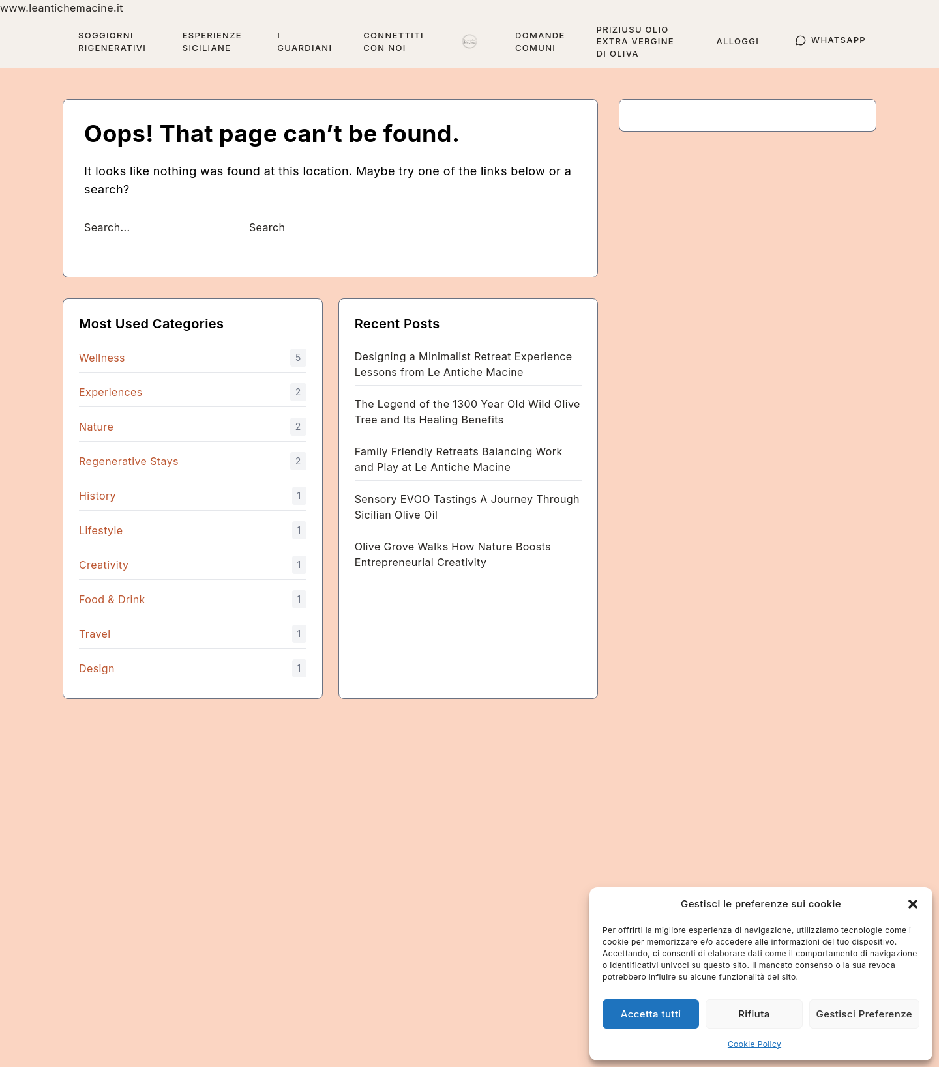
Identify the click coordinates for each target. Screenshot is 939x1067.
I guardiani (304, 41)
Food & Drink (112, 599)
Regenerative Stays (129, 461)
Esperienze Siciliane (212, 41)
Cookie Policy (754, 1044)
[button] (912, 904)
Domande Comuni (540, 41)
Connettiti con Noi (393, 41)
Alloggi (737, 41)
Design (97, 668)
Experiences (111, 392)
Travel (94, 633)
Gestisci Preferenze (864, 1014)
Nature (96, 426)
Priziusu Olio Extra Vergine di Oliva (635, 41)
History (97, 495)
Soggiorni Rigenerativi (112, 41)
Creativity (103, 564)
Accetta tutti (651, 1014)
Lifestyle (101, 530)
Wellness (102, 357)
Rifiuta (754, 1014)
